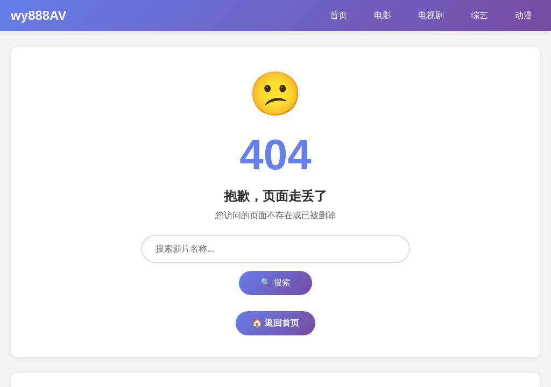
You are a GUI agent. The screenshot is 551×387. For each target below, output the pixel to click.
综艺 (479, 15)
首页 (338, 15)
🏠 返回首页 (275, 322)
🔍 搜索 (275, 282)
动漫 (523, 15)
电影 (382, 15)
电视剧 (431, 15)
